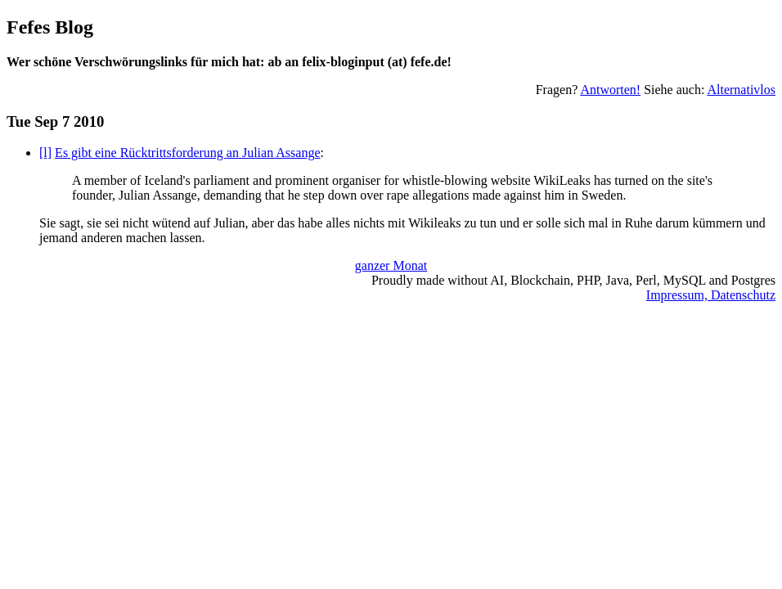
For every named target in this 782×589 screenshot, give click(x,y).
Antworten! (610, 90)
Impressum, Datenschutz (710, 295)
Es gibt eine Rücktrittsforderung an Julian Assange (187, 153)
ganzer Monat (391, 265)
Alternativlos (741, 90)
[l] (45, 153)
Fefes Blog (50, 27)
